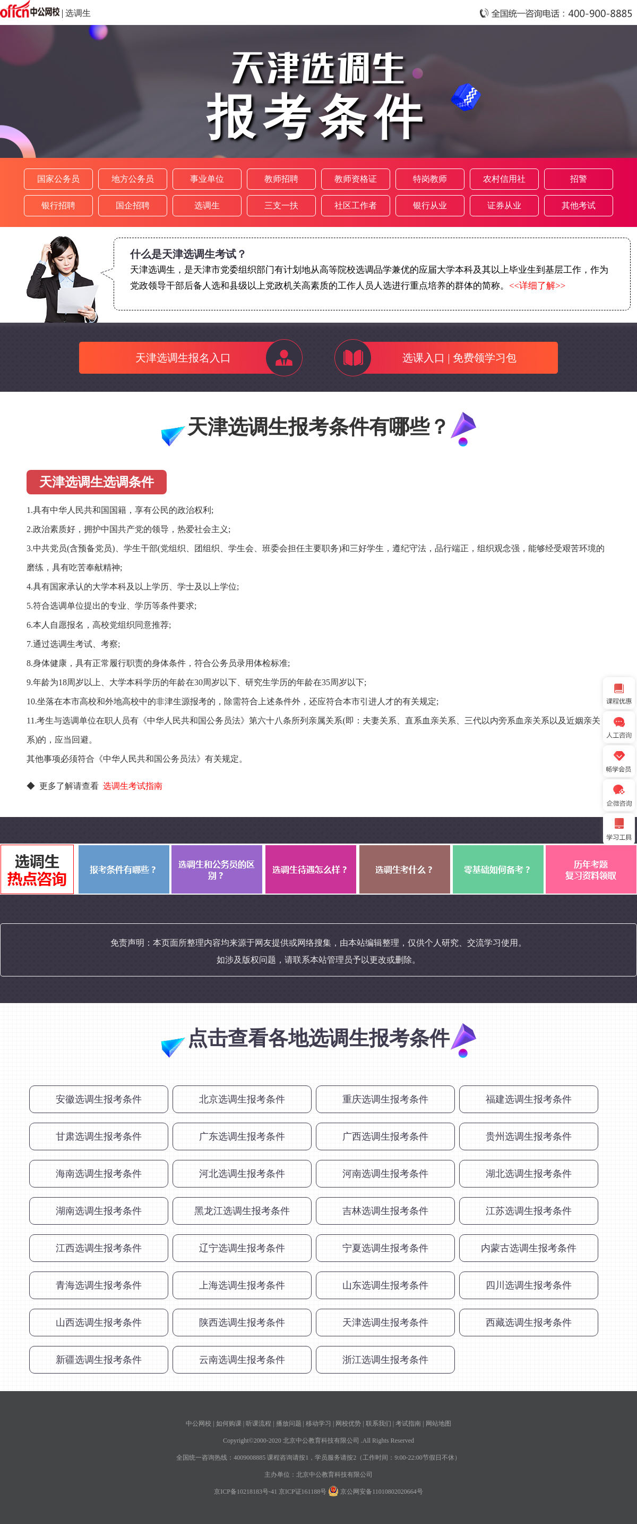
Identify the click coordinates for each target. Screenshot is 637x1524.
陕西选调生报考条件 (242, 1322)
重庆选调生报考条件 (385, 1099)
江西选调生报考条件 (99, 1248)
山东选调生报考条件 (385, 1285)
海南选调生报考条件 (99, 1173)
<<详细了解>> (537, 286)
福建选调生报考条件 (529, 1099)
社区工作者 (355, 205)
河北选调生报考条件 (242, 1173)
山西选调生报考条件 (99, 1322)
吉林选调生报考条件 (385, 1211)
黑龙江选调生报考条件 (242, 1211)
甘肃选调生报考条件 (99, 1136)
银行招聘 (58, 205)
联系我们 (378, 1423)
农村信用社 (504, 178)
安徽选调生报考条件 (99, 1099)
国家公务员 (58, 178)
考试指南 (408, 1423)
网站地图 (438, 1423)
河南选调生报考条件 (385, 1173)
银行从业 (430, 205)
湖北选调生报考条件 (529, 1173)
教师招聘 (281, 178)
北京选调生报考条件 (242, 1099)
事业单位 (207, 178)
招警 (578, 178)
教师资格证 (355, 178)
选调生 (78, 13)
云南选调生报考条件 (242, 1359)
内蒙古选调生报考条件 (528, 1248)
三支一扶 (281, 205)
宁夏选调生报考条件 (385, 1248)
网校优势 (348, 1423)
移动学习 (318, 1423)
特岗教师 (430, 178)
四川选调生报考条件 (529, 1285)
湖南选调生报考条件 (99, 1211)
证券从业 (504, 205)
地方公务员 (132, 178)
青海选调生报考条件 (99, 1285)
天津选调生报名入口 (183, 358)
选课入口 (423, 358)
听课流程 (258, 1423)
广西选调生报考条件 (385, 1136)
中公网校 (198, 1423)
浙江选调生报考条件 (385, 1359)
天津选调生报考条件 (385, 1322)
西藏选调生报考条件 (529, 1322)
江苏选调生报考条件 (529, 1211)
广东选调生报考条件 (242, 1136)
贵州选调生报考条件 (529, 1136)
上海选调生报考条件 (242, 1285)
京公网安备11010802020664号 (381, 1491)
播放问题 (289, 1423)
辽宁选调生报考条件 (242, 1248)
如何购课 (229, 1423)
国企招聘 (133, 205)
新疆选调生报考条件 (99, 1359)
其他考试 (579, 205)
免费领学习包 (485, 358)
